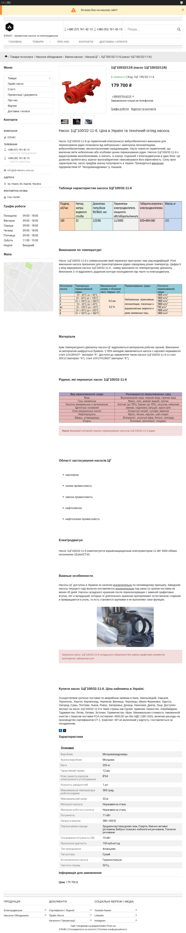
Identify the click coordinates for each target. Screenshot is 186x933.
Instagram (100, 920)
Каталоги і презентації (62, 920)
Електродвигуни (13, 910)
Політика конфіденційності (112, 929)
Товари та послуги (21, 56)
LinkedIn (99, 915)
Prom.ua (111, 926)
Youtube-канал (103, 910)
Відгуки (12, 105)
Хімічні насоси (74, 56)
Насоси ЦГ (91, 56)
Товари (37, 41)
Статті (11, 89)
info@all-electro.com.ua (20, 170)
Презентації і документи (22, 94)
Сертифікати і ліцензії (61, 910)
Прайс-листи (15, 83)
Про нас (63, 41)
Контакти (86, 41)
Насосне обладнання (49, 56)
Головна (15, 41)
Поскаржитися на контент (82, 929)
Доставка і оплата (113, 41)
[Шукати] (179, 29)
